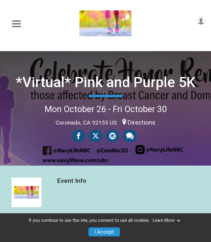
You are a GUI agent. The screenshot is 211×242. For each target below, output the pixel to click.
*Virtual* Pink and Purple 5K (106, 82)
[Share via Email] (112, 136)
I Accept (104, 232)
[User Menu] (201, 21)
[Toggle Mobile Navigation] (16, 24)
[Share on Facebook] (78, 136)
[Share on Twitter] (95, 136)
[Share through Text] (130, 136)
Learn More (167, 220)
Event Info (71, 180)
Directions (141, 122)
